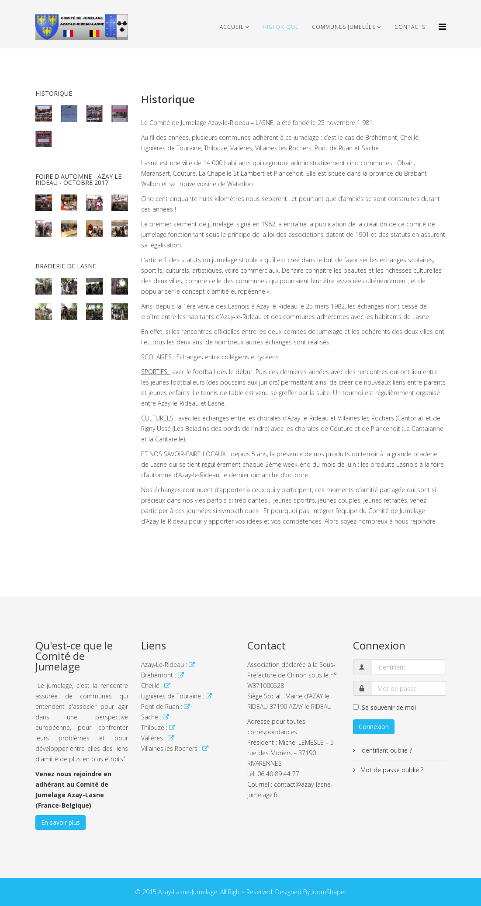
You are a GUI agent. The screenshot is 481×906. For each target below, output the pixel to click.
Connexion (374, 726)
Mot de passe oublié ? (391, 770)
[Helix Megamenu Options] (442, 26)
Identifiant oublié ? (385, 750)
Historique (281, 27)
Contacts (410, 27)
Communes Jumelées (344, 27)
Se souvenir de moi (384, 707)
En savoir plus (60, 822)
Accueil (232, 27)
